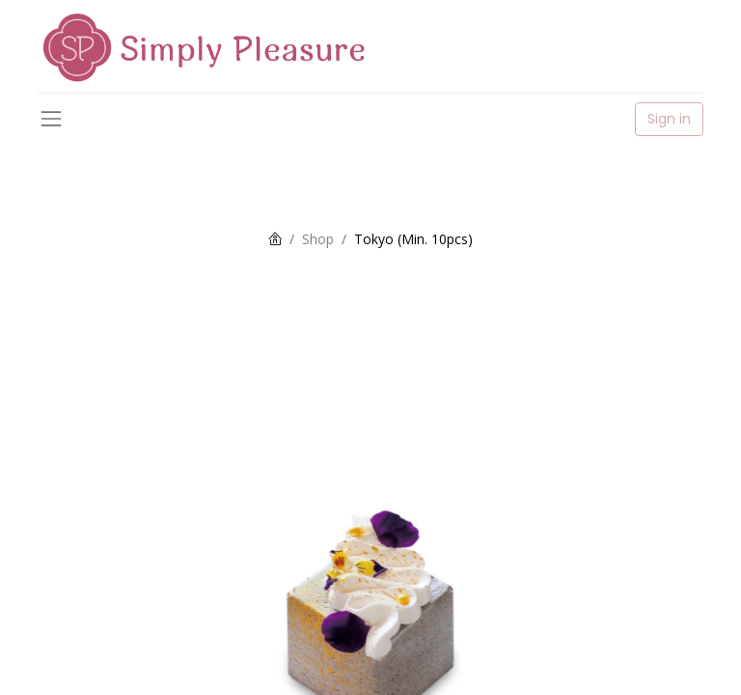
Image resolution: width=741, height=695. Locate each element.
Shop (318, 239)
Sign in (669, 118)
